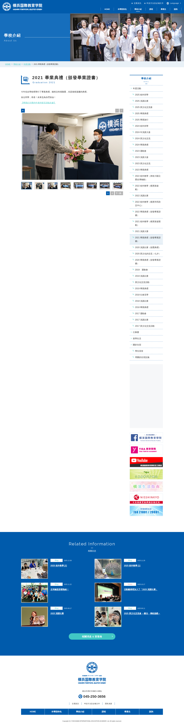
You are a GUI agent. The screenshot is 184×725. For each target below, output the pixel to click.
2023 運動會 (140, 151)
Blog (56, 560)
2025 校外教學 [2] (58, 566)
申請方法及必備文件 (155, 3)
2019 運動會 (141, 270)
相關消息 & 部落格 (92, 636)
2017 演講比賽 (141, 320)
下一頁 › (119, 193)
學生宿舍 (139, 351)
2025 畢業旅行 (141, 120)
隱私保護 (108, 704)
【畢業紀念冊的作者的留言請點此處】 (38, 103)
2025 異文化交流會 (143, 107)
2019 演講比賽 (141, 276)
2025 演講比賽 (141, 101)
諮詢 (175, 9)
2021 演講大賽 (141, 231)
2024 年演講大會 (142, 132)
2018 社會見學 (141, 295)
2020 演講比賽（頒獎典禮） (148, 247)
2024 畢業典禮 (141, 145)
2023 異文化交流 (142, 163)
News (130, 584)
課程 (151, 9)
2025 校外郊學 (141, 95)
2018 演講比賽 (141, 301)
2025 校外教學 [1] (132, 566)
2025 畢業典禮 (141, 113)
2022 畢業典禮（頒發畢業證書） (148, 213)
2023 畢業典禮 (141, 170)
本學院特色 (122, 9)
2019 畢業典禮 (141, 288)
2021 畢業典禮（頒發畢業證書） (148, 239)
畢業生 (163, 9)
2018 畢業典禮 (141, 307)
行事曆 (136, 332)
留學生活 (137, 338)
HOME (107, 9)
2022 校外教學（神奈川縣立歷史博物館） (148, 178)
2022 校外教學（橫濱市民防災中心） (148, 204)
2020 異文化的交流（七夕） (148, 254)
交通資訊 (137, 3)
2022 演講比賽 (141, 196)
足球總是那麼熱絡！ (59, 589)
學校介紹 (138, 9)
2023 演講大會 (141, 157)
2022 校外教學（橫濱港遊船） (147, 187)
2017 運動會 (140, 313)
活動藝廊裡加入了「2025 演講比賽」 (141, 589)
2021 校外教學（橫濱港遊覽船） (148, 223)
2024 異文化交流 (142, 138)
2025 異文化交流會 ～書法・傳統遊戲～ (142, 613)
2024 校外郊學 (141, 126)
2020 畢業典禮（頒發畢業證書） (148, 262)
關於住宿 (137, 345)
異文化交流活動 (142, 282)
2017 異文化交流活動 (144, 326)
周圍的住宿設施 (142, 357)
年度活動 (27, 64)
